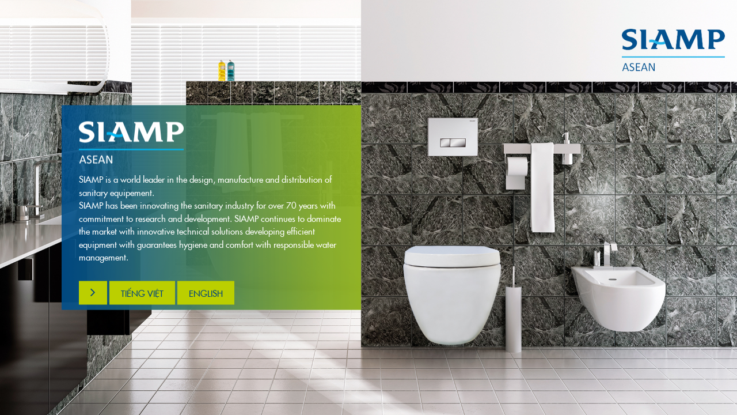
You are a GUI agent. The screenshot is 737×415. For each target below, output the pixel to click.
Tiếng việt (142, 292)
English (206, 292)
